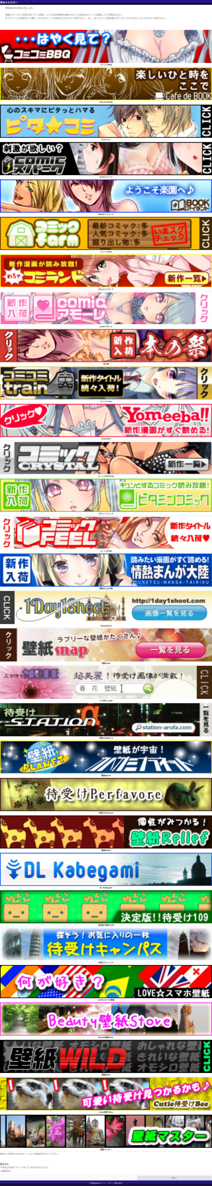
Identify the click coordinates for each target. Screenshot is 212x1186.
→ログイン (5, 1171)
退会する (4, 1164)
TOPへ (174, 1178)
